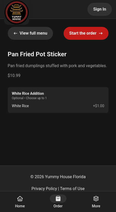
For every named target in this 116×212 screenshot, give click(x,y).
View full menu (30, 33)
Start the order (86, 33)
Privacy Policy (44, 188)
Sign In (99, 9)
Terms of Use (72, 188)
